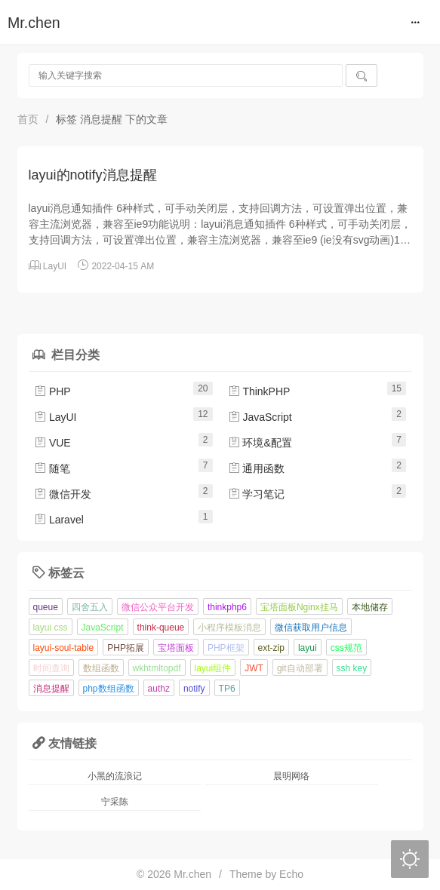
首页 (27, 119)
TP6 (227, 688)
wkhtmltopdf (157, 668)
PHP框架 (226, 648)
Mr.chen (34, 22)
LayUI (54, 266)
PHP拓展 (125, 648)
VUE (52, 443)
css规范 (346, 648)
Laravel (59, 520)
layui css (50, 627)
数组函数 (101, 668)
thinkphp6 (227, 607)
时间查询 (51, 668)
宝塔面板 (176, 648)
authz (159, 688)
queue (45, 607)
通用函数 (256, 468)
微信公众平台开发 (158, 607)
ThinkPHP (259, 391)
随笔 (52, 468)
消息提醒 (51, 688)
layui (307, 648)
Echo (291, 874)
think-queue (161, 627)
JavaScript (260, 417)
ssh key (352, 668)
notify (194, 688)
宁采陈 (114, 801)
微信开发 (62, 494)
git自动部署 (300, 668)
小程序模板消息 (229, 627)
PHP (52, 391)
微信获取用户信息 (311, 627)
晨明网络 (291, 776)
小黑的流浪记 (115, 776)
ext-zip (271, 648)
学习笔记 (256, 494)
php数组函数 (108, 688)
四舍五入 (90, 607)
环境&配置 (260, 443)
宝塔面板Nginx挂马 (299, 607)
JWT (254, 668)
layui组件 (213, 668)
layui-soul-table (63, 648)
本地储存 (370, 607)
